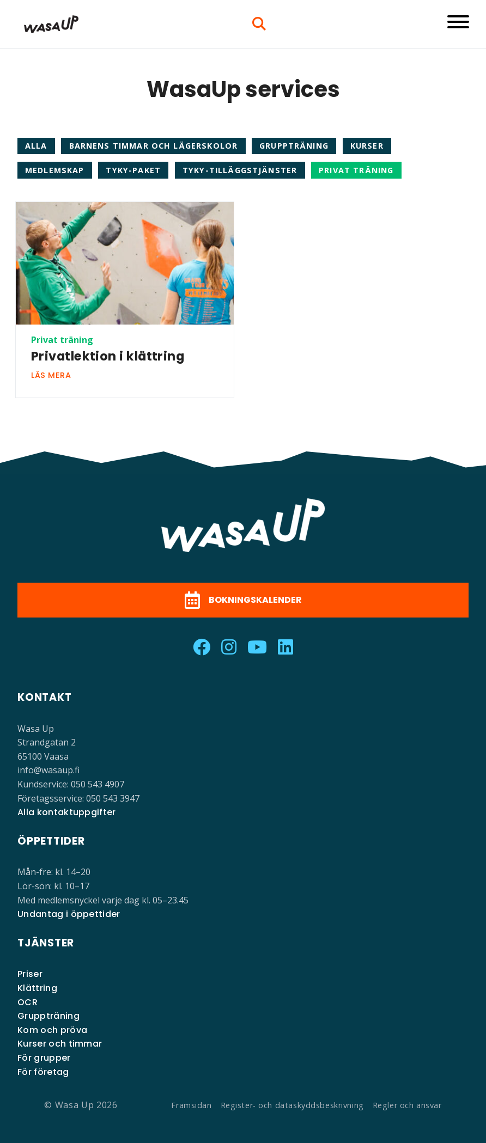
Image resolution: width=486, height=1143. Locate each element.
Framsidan (191, 1105)
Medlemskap (54, 170)
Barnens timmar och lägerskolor (153, 145)
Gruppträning (294, 145)
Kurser (367, 145)
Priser (29, 974)
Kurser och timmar (59, 1043)
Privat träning (356, 170)
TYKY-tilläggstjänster (240, 170)
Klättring (37, 988)
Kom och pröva (52, 1030)
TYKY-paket (133, 170)
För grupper (44, 1058)
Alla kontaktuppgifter (66, 812)
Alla (36, 145)
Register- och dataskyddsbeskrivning (292, 1105)
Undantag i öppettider (68, 914)
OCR (27, 1002)
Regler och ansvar (407, 1105)
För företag (43, 1072)
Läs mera (51, 375)
